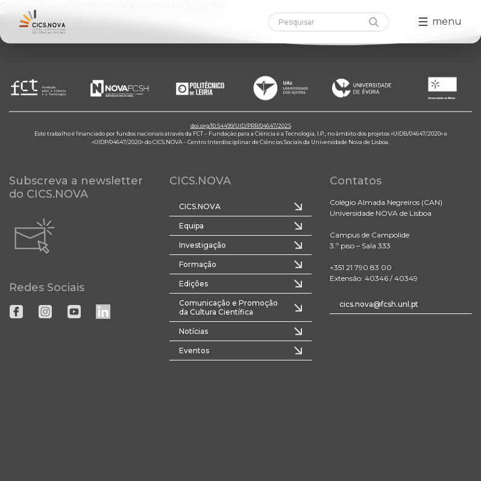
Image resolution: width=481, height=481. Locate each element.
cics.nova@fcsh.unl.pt (378, 304)
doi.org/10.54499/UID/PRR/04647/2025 (240, 125)
